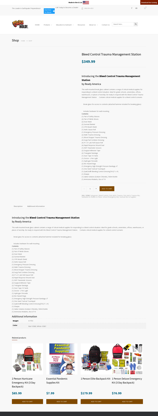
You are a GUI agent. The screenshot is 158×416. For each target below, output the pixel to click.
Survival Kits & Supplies (128, 197)
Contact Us (106, 25)
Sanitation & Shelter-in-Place (92, 197)
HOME (37, 25)
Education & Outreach (64, 25)
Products (47, 25)
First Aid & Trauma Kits (131, 195)
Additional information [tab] (36, 206)
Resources (81, 25)
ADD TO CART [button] (27, 402)
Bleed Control (103, 195)
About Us (92, 25)
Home (23, 41)
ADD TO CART (107, 189)
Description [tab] (18, 206)
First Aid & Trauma (116, 195)
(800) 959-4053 (88, 8)
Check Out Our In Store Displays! (49, 11)
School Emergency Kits (111, 197)
